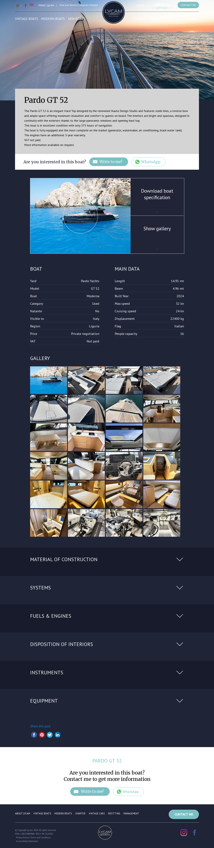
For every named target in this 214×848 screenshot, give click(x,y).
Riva (62, 5)
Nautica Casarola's (79, 5)
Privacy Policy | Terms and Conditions (33, 837)
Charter (140, 19)
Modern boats (53, 19)
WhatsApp (150, 162)
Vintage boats (26, 19)
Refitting (114, 813)
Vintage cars (185, 19)
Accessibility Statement (27, 841)
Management (161, 19)
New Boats (76, 19)
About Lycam (22, 813)
